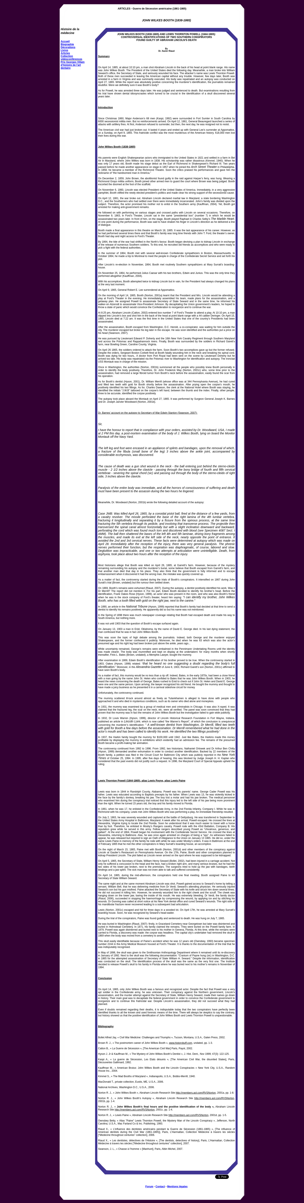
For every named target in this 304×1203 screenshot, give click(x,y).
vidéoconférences (71, 59)
